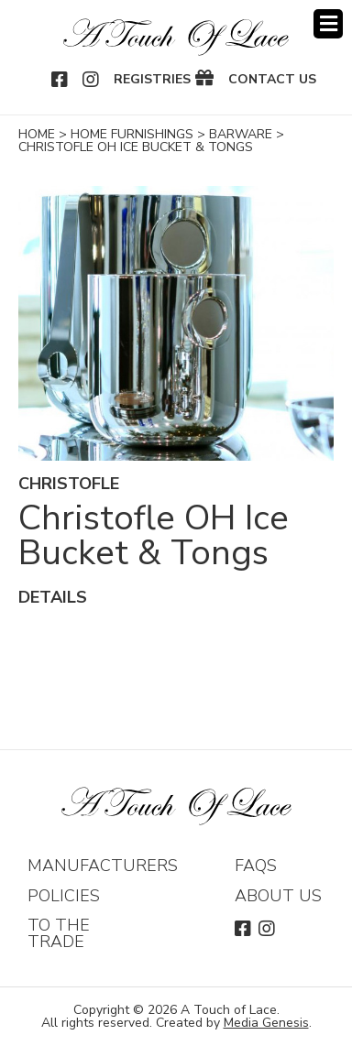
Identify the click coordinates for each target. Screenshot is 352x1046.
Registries (152, 79)
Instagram (91, 80)
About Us (278, 896)
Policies (64, 896)
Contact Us (272, 79)
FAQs (256, 866)
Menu (328, 23)
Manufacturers (103, 866)
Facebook (60, 80)
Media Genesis (266, 1022)
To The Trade (59, 933)
